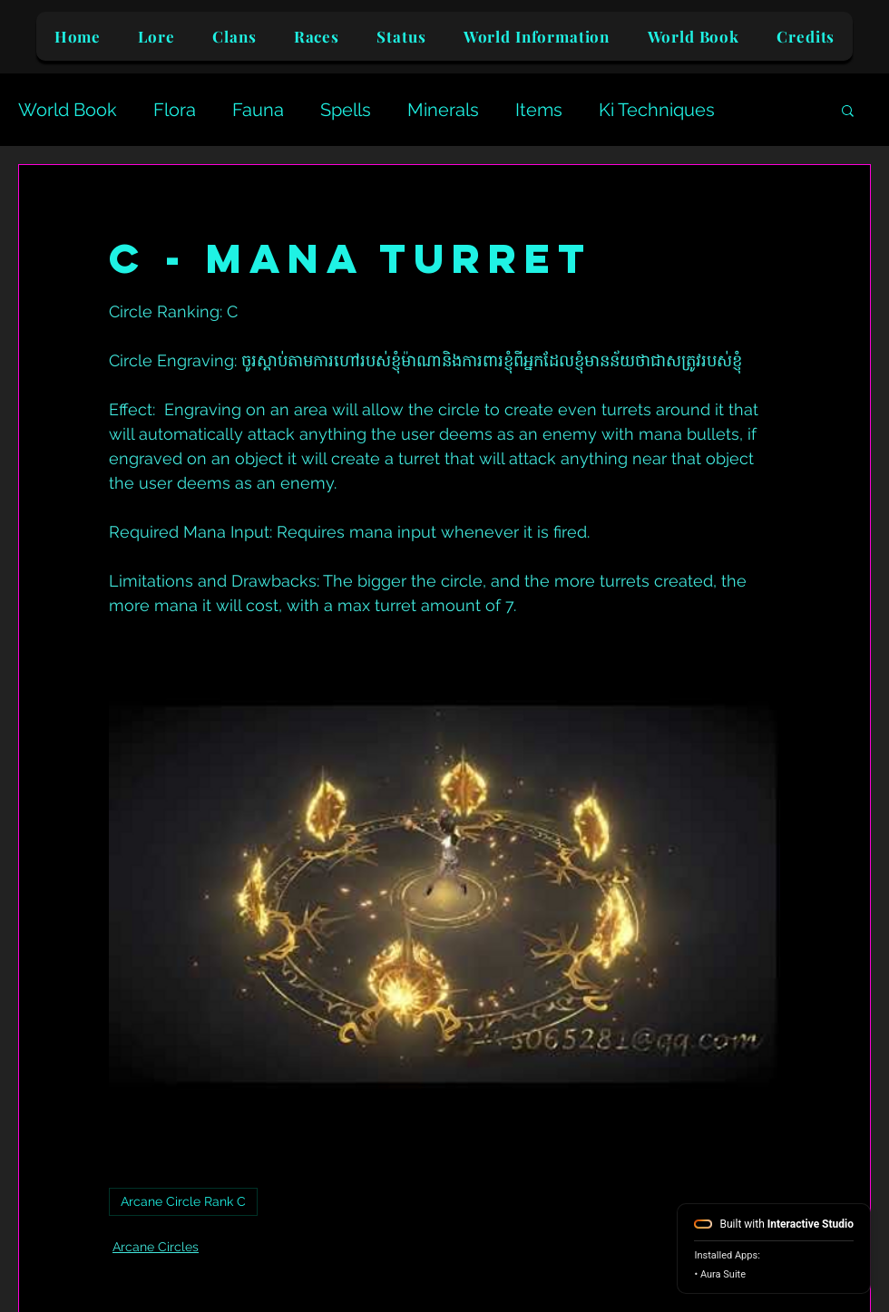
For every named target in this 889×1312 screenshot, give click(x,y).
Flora (174, 110)
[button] (847, 109)
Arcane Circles (155, 1246)
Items (538, 110)
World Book (67, 110)
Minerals (443, 110)
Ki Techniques (657, 110)
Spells (345, 110)
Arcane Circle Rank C (183, 1201)
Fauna (258, 110)
